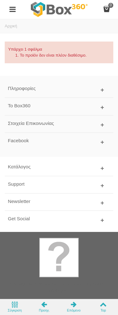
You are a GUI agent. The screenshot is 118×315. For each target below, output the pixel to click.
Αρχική (11, 26)
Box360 (50, 284)
